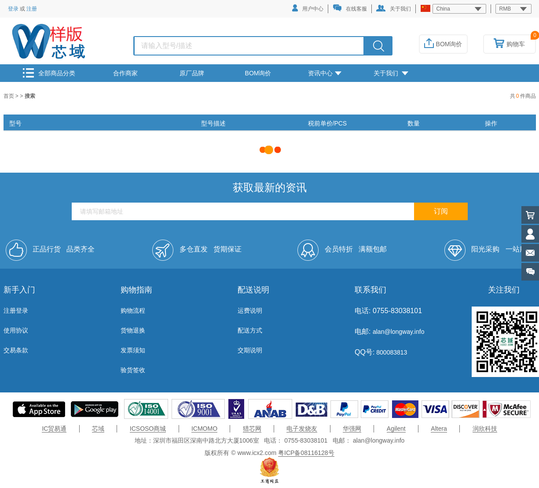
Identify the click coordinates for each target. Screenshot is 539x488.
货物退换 (133, 330)
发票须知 (133, 350)
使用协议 (16, 330)
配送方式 (250, 330)
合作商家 (125, 73)
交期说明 (250, 350)
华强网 (352, 428)
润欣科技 (485, 428)
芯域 (98, 428)
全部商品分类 (49, 73)
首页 (9, 96)
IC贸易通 (54, 428)
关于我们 (393, 8)
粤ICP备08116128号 (306, 452)
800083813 (390, 352)
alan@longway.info (398, 331)
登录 (13, 9)
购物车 (509, 44)
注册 (31, 9)
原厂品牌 (192, 73)
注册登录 (16, 310)
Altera (439, 428)
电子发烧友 (301, 428)
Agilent (396, 428)
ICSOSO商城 (148, 428)
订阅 (441, 211)
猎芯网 (252, 428)
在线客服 (350, 8)
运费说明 (250, 310)
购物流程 (133, 310)
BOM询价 (443, 44)
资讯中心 (324, 73)
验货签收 (133, 369)
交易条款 (16, 350)
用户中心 (307, 8)
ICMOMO (204, 428)
